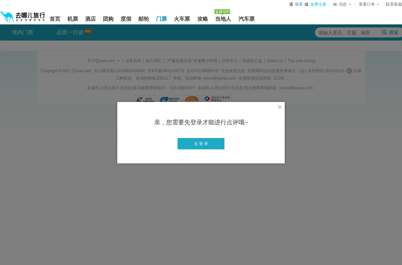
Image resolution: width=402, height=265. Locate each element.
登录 (299, 4)
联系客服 (394, 4)
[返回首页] (23, 14)
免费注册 (318, 4)
